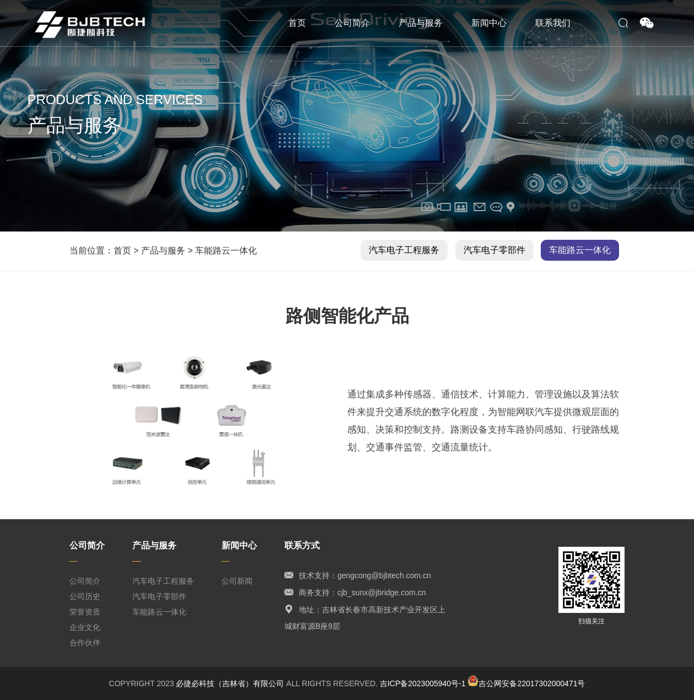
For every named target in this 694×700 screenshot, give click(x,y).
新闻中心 (489, 23)
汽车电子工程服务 (404, 250)
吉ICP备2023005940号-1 (423, 683)
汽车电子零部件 (494, 250)
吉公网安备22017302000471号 (526, 683)
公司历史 (84, 596)
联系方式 (302, 545)
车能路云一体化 (226, 250)
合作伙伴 (84, 642)
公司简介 (352, 23)
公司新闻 (237, 581)
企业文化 (84, 627)
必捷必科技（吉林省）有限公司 (230, 683)
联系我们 (553, 23)
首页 (297, 23)
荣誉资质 (84, 611)
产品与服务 (421, 23)
